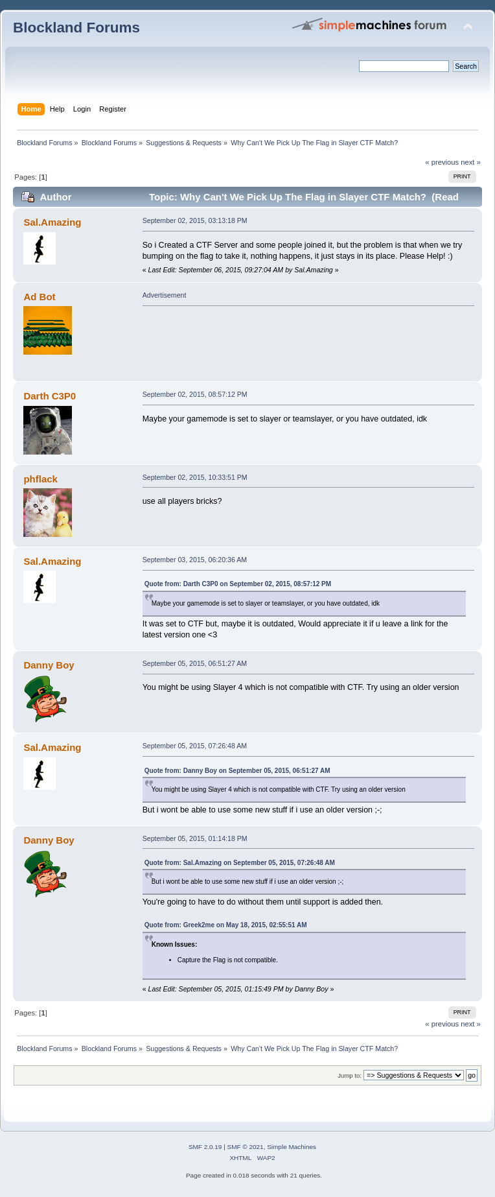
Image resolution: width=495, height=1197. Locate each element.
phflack (40, 478)
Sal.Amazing (52, 222)
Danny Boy (48, 664)
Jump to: (350, 1075)
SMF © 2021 (245, 1146)
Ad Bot (39, 296)
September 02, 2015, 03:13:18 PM (195, 220)
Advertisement (165, 295)
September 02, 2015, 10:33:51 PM (195, 477)
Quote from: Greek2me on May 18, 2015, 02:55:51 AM (225, 925)
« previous (442, 162)
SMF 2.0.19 (205, 1146)
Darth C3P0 (49, 395)
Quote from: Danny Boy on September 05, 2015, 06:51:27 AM (237, 770)
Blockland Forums (76, 27)
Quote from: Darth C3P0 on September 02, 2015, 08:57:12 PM (237, 583)
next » (471, 162)
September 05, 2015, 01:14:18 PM (195, 838)
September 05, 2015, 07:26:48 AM (195, 746)
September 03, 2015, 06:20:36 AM (195, 559)
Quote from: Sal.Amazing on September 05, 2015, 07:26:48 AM (239, 862)
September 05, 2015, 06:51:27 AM (195, 663)
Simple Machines (291, 1146)
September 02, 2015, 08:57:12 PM (195, 394)
